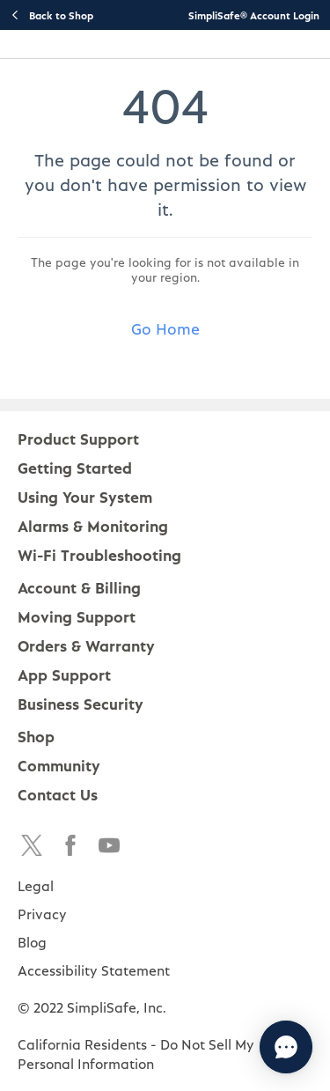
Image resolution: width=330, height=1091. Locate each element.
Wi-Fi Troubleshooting (99, 554)
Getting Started (75, 467)
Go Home (165, 328)
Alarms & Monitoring (93, 525)
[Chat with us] (286, 1047)
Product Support (78, 438)
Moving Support (77, 616)
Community (59, 765)
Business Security (80, 703)
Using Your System (85, 496)
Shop (36, 735)
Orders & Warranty (86, 645)
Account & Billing (79, 587)
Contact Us (58, 794)
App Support (64, 674)
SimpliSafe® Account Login (253, 15)
